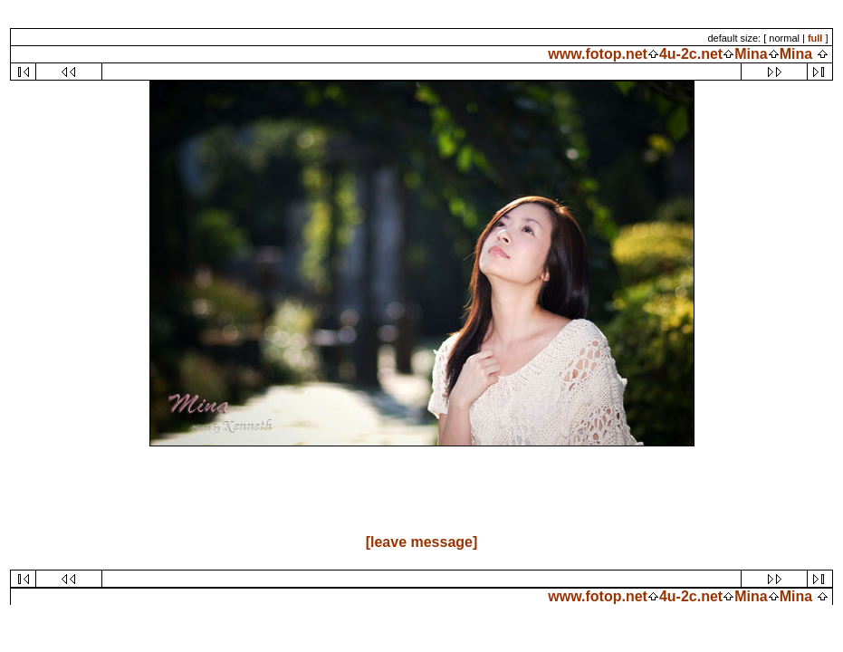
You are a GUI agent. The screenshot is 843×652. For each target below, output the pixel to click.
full (815, 38)
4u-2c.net (691, 54)
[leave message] (422, 542)
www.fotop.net (597, 54)
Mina (750, 54)
